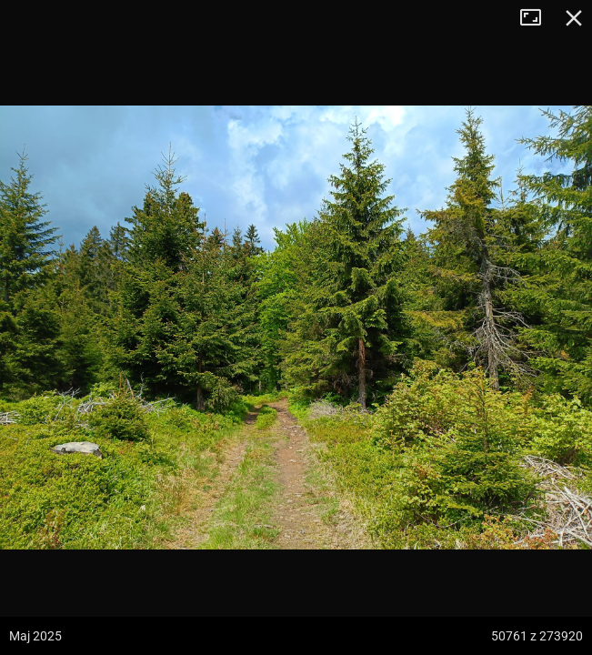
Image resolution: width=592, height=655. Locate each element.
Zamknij (574, 18)
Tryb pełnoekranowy (537, 18)
